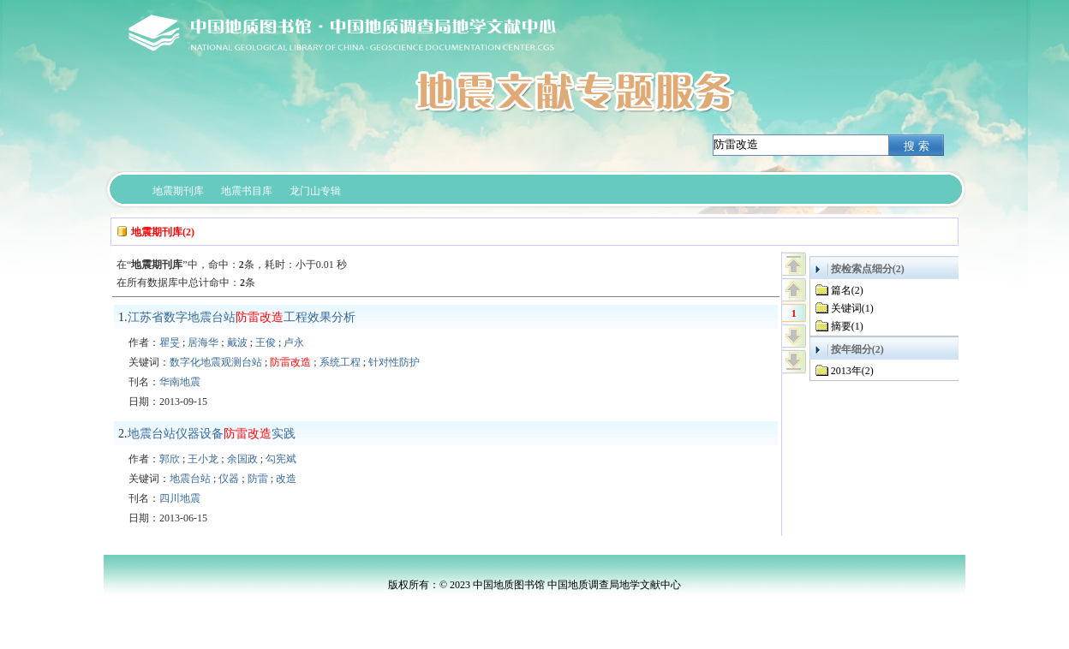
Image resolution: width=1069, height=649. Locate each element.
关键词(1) (852, 308)
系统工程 (340, 362)
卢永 (294, 342)
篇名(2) (847, 290)
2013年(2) (852, 371)
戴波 (237, 342)
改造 (286, 479)
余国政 (242, 459)
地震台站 (190, 479)
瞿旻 (169, 342)
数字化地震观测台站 (216, 362)
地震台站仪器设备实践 (212, 433)
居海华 (203, 342)
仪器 (228, 479)
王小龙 (203, 459)
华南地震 (179, 382)
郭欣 (169, 459)
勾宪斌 (281, 459)
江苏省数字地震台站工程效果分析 (241, 317)
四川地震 (179, 498)
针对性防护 (394, 362)
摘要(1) (847, 326)
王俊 (265, 342)
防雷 (258, 479)
